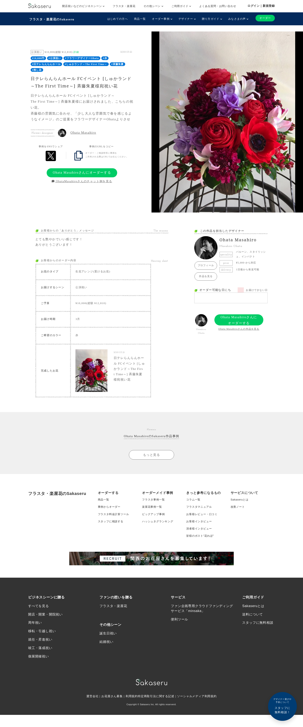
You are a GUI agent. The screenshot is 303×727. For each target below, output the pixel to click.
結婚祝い (106, 664)
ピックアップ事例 (154, 531)
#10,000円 (38, 57)
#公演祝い (55, 57)
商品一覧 (138, 18)
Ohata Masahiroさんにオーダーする (82, 171)
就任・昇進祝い (40, 662)
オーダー (264, 18)
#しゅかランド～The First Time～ (86, 63)
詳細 (76, 51)
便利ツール (179, 641)
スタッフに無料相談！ (282, 706)
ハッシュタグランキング (159, 539)
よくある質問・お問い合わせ (217, 6)
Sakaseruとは (240, 515)
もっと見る (151, 469)
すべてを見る (38, 627)
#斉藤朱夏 (117, 63)
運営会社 (92, 720)
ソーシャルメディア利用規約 (197, 720)
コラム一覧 (193, 515)
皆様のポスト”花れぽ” (201, 556)
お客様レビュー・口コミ (203, 531)
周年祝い (35, 645)
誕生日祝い (108, 655)
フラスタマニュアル (200, 523)
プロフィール (206, 264)
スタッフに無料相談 (257, 645)
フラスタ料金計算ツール (114, 531)
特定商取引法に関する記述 (156, 720)
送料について (252, 636)
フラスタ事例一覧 (154, 515)
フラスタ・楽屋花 (124, 6)
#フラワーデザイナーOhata (82, 57)
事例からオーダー (110, 523)
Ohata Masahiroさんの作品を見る (238, 327)
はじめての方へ (116, 18)
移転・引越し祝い (42, 654)
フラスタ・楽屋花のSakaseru (52, 18)
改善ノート (238, 523)
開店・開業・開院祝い (45, 636)
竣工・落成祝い (40, 671)
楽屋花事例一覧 (152, 523)
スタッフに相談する (111, 539)
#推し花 (37, 68)
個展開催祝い (38, 680)
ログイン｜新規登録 (261, 5)
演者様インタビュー (200, 547)
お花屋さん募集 (112, 720)
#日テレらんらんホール (46, 63)
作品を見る (206, 275)
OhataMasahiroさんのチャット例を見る (82, 180)
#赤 (105, 57)
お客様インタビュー (200, 539)
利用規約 (132, 720)
